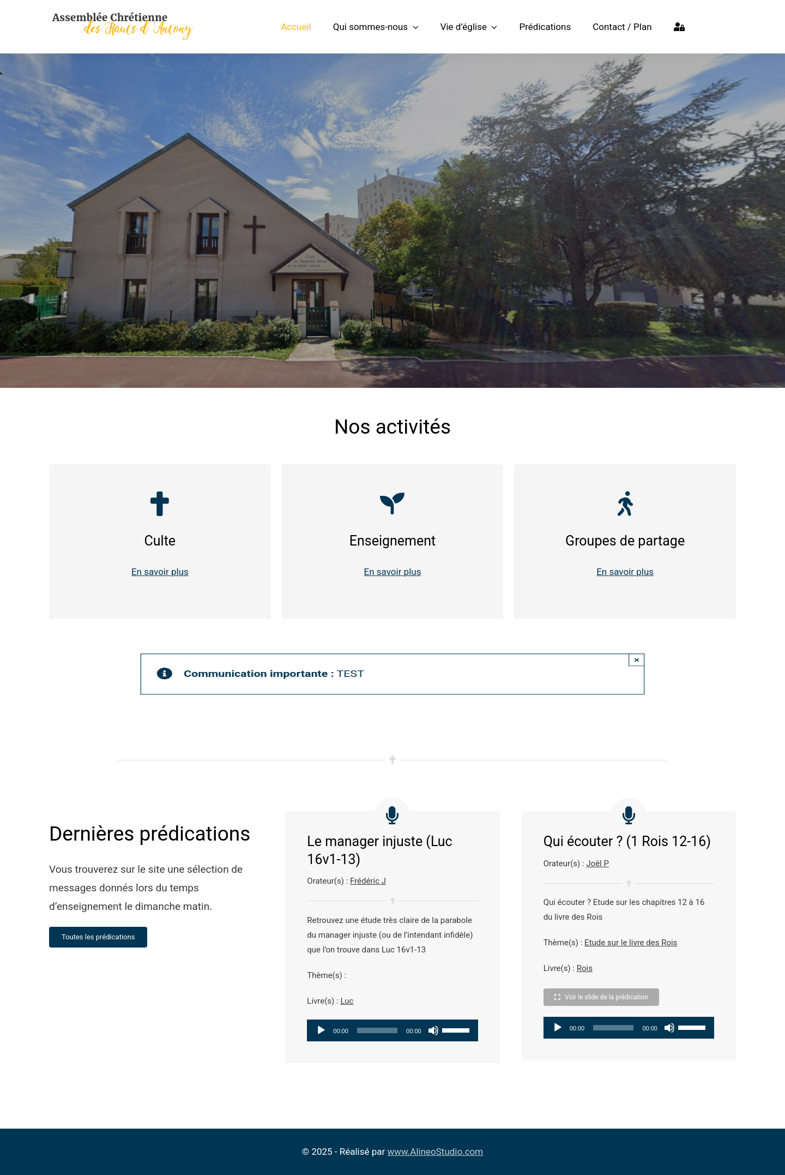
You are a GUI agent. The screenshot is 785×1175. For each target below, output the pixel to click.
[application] (392, 1030)
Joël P (597, 863)
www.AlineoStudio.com (436, 1151)
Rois (585, 968)
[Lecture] (321, 1030)
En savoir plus (160, 571)
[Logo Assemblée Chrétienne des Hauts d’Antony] (122, 15)
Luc (346, 1001)
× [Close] (663, 660)
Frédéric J (368, 881)
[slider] (377, 1030)
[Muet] (433, 1030)
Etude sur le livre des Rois (630, 943)
